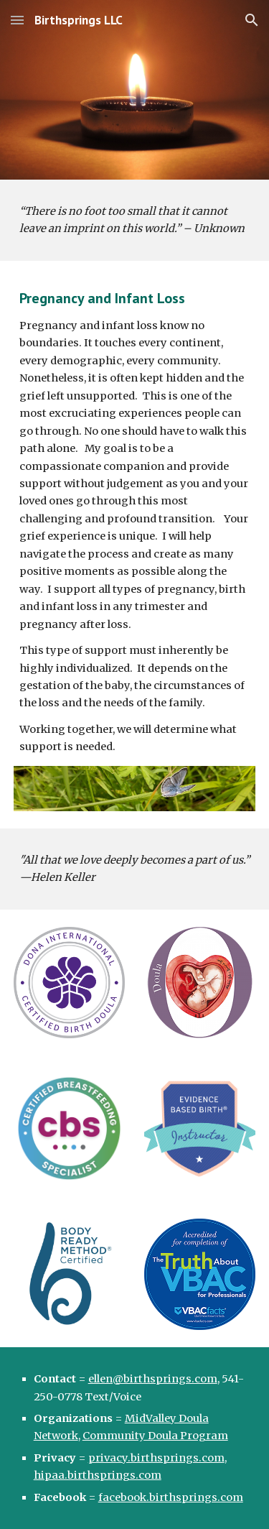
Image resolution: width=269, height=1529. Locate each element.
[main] (135, 220)
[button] (17, 20)
